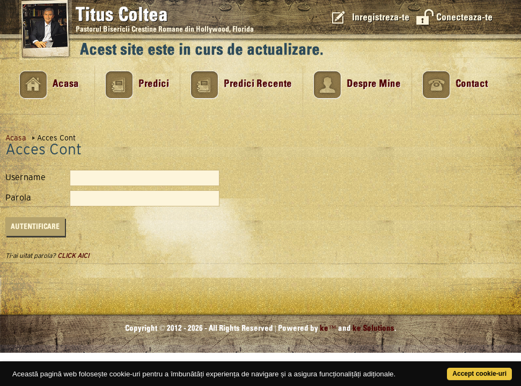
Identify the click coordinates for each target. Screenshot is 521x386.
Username (25, 177)
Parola (18, 198)
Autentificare (35, 226)
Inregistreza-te (380, 17)
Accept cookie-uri (451, 368)
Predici (153, 84)
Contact (472, 84)
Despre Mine (374, 84)
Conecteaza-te (464, 17)
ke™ (328, 328)
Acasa (66, 84)
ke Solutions (373, 328)
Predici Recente (258, 84)
